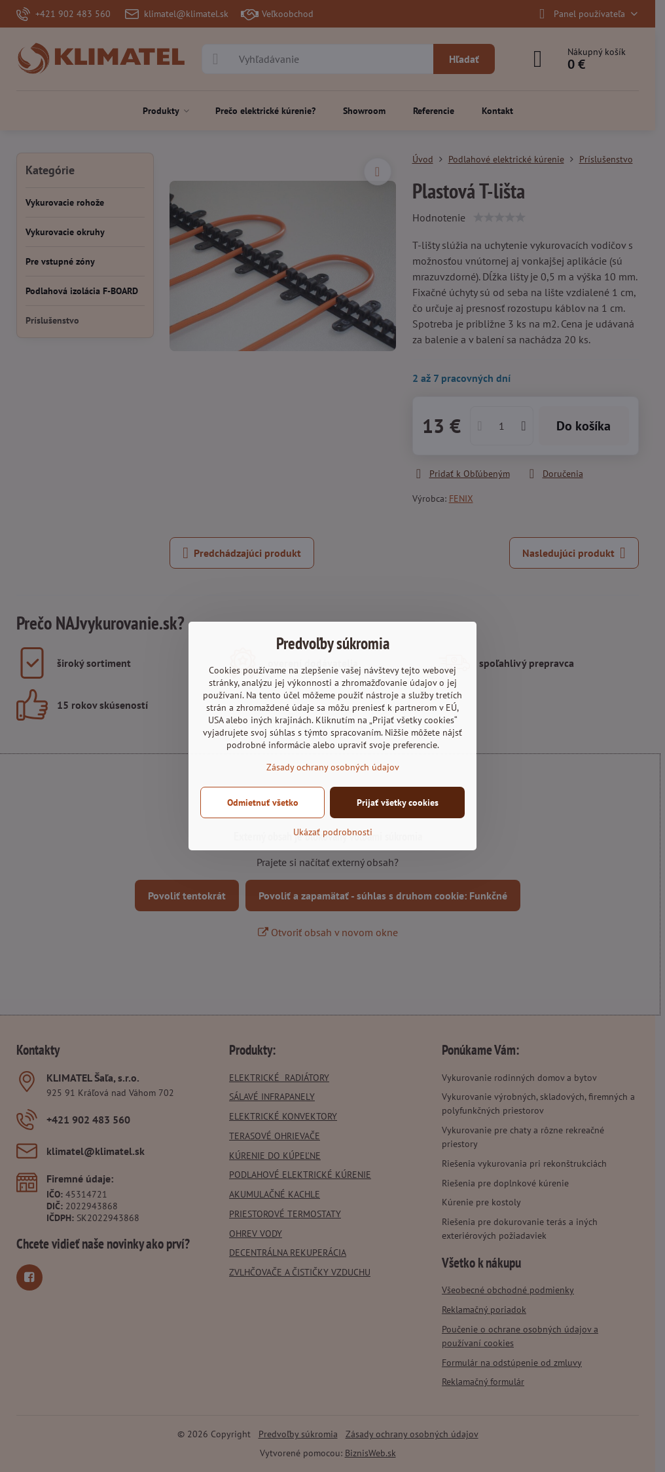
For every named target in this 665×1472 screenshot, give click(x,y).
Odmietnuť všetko (262, 802)
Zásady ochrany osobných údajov (332, 767)
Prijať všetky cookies (398, 802)
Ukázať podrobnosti (332, 832)
